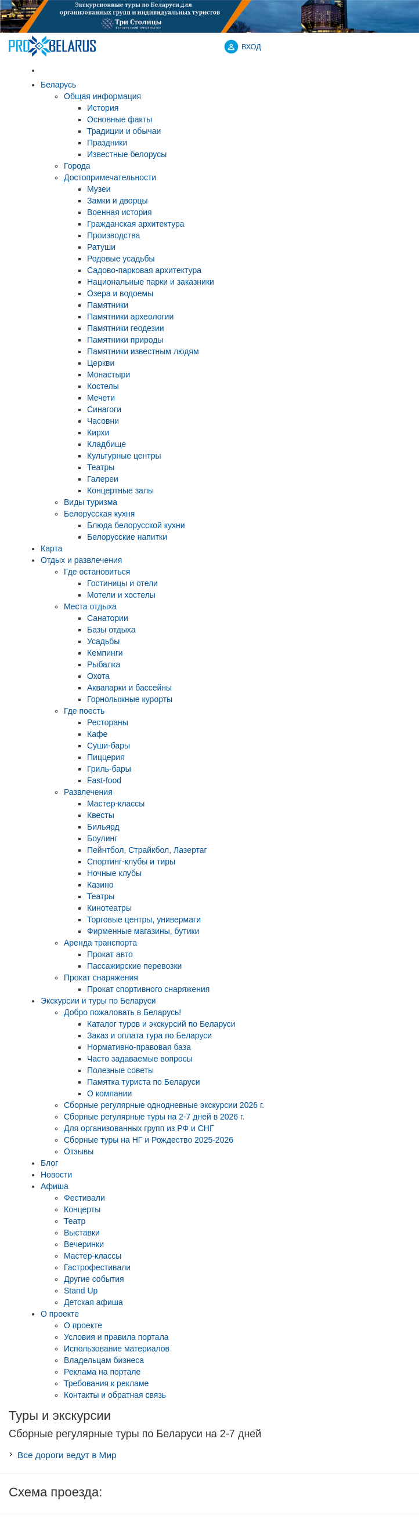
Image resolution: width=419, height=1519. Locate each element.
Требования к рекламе (106, 1383)
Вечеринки (84, 1244)
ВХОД (251, 47)
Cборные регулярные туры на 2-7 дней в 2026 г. (154, 1116)
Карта (51, 548)
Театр (74, 1221)
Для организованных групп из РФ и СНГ (139, 1128)
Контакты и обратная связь (115, 1395)
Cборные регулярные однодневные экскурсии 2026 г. (164, 1105)
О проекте (60, 1313)
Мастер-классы (92, 1255)
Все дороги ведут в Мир (67, 1455)
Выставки (82, 1232)
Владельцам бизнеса (104, 1360)
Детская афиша (93, 1302)
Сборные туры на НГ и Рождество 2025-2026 (148, 1139)
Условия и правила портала (116, 1337)
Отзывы (78, 1151)
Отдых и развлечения (81, 560)
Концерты (82, 1209)
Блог (49, 1163)
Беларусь (58, 84)
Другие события (94, 1279)
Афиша (54, 1186)
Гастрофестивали (97, 1267)
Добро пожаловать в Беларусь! (122, 1012)
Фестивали (84, 1197)
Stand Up (80, 1290)
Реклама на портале (102, 1371)
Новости (56, 1174)
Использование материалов (116, 1348)
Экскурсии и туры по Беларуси (98, 1000)
